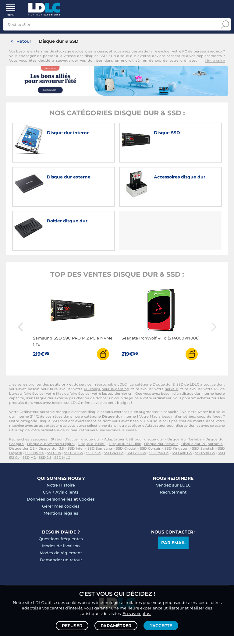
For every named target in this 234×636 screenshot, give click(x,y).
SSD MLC (62, 457)
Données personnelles (50, 499)
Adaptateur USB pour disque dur (133, 439)
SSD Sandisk (203, 448)
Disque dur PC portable (202, 444)
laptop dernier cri (117, 393)
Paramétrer (116, 625)
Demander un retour (61, 559)
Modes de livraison (61, 545)
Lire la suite (215, 61)
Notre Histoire (61, 485)
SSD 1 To (54, 453)
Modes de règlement (61, 552)
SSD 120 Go (73, 453)
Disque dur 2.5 (21, 448)
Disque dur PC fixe (125, 444)
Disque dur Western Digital (51, 444)
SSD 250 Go (136, 453)
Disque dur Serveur (161, 444)
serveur (171, 389)
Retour (23, 41)
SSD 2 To (93, 453)
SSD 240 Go (114, 453)
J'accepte (161, 625)
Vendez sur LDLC (173, 485)
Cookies (87, 499)
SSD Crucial (126, 448)
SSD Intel (75, 448)
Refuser (72, 625)
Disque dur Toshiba (184, 439)
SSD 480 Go (182, 453)
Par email (173, 542)
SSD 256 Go (159, 453)
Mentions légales (61, 513)
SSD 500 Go (205, 453)
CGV (47, 492)
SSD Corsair (150, 448)
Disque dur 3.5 (51, 448)
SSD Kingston (176, 448)
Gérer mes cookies (61, 506)
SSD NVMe (34, 453)
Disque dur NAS (91, 444)
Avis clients (67, 492)
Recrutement (173, 492)
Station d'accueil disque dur (75, 439)
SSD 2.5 (45, 457)
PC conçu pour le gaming (106, 389)
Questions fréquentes (61, 538)
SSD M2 (29, 457)
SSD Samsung (99, 448)
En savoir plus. (136, 613)
